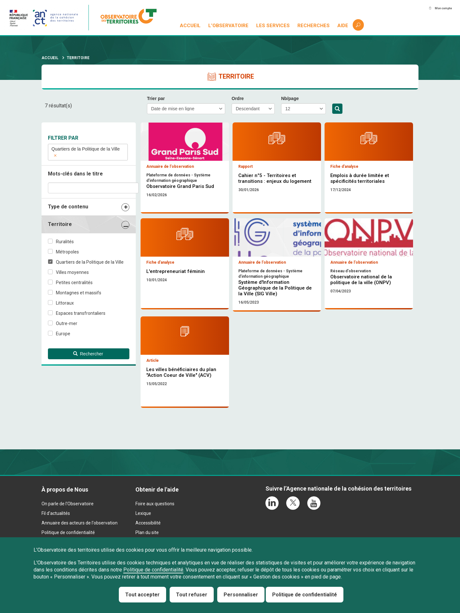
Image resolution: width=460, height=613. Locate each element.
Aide (343, 25)
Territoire (60, 224)
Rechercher (337, 109)
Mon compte (437, 8)
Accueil (190, 25)
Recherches (314, 25)
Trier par (156, 98)
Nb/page (290, 98)
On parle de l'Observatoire (68, 529)
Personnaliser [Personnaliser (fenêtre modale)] (241, 595)
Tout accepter (142, 595)
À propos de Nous (65, 515)
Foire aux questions (154, 529)
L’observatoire (229, 25)
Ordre (238, 98)
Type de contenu (68, 207)
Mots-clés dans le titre (75, 174)
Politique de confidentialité (153, 570)
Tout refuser (191, 595)
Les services (273, 25)
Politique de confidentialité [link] (304, 595)
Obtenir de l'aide (157, 515)
